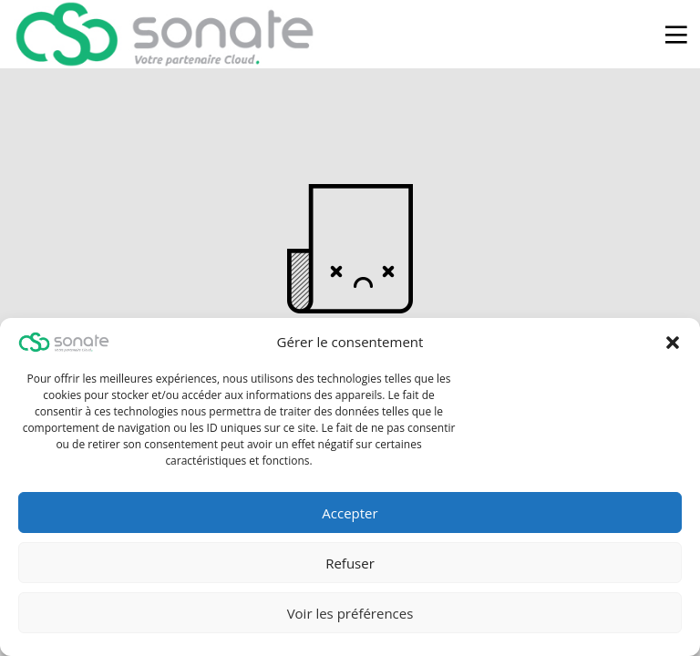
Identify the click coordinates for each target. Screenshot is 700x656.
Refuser (350, 563)
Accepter (349, 513)
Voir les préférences (350, 613)
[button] (673, 342)
